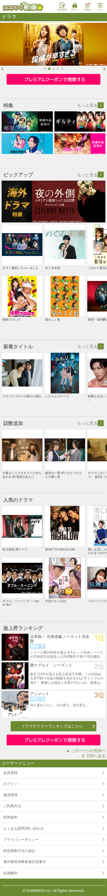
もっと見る (90, 105)
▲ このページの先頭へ (85, 750)
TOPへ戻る (95, 756)
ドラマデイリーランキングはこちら (52, 726)
